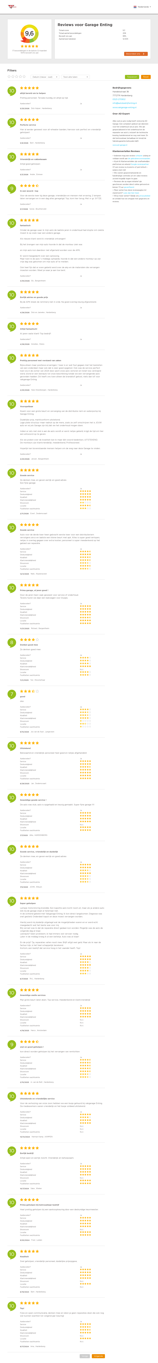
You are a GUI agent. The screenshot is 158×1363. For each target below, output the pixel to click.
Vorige (85, 1356)
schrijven (138, 156)
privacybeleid (144, 196)
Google (134, 164)
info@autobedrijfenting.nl (125, 103)
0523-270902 (119, 99)
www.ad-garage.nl (120, 145)
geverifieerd (129, 187)
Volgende (98, 1356)
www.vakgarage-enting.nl (125, 107)
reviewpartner (143, 164)
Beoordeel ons (133, 54)
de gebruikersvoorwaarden (139, 158)
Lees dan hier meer (131, 193)
